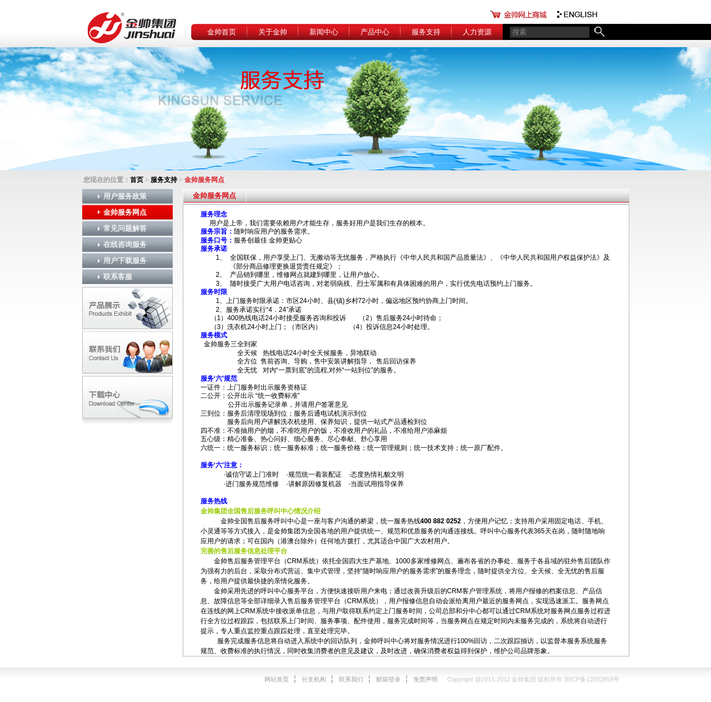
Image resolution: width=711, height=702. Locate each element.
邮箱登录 (388, 679)
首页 (136, 180)
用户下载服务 (125, 260)
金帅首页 (221, 32)
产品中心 (374, 32)
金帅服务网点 (125, 212)
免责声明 (425, 679)
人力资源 (477, 32)
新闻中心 (323, 32)
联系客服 (117, 276)
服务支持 (426, 32)
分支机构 (314, 679)
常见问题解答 (125, 228)
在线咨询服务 (125, 244)
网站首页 (276, 679)
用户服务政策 (125, 196)
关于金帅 (272, 32)
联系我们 (351, 679)
